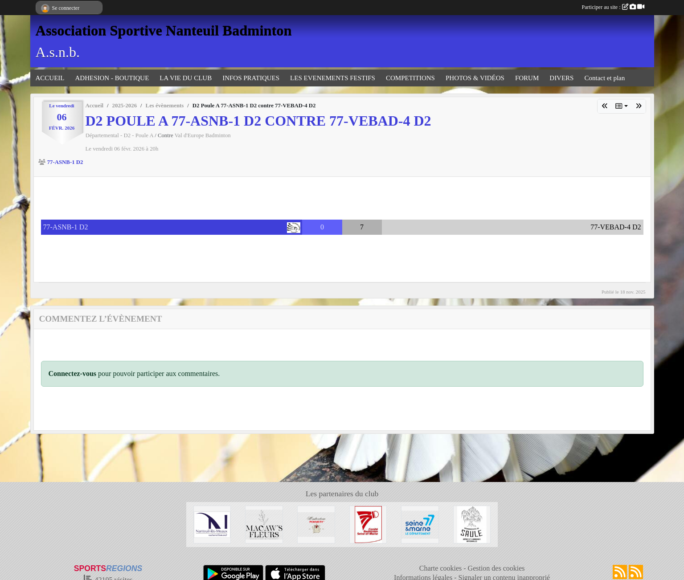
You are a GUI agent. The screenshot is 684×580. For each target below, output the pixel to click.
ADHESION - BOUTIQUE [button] (112, 78)
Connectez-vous (73, 373)
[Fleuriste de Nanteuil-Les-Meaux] (264, 523)
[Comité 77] (368, 523)
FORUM (527, 78)
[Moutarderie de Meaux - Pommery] (316, 523)
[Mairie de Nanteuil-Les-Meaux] (212, 523)
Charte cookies (440, 568)
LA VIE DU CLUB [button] (186, 78)
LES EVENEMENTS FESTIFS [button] (332, 78)
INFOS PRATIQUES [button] (250, 78)
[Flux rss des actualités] (620, 572)
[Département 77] (420, 523)
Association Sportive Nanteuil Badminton (164, 30)
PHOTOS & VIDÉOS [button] (475, 78)
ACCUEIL (50, 78)
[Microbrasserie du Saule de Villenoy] (472, 523)
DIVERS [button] (561, 78)
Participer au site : (613, 7)
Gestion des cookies (496, 568)
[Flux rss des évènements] (636, 572)
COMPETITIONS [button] (410, 78)
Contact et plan (604, 78)
